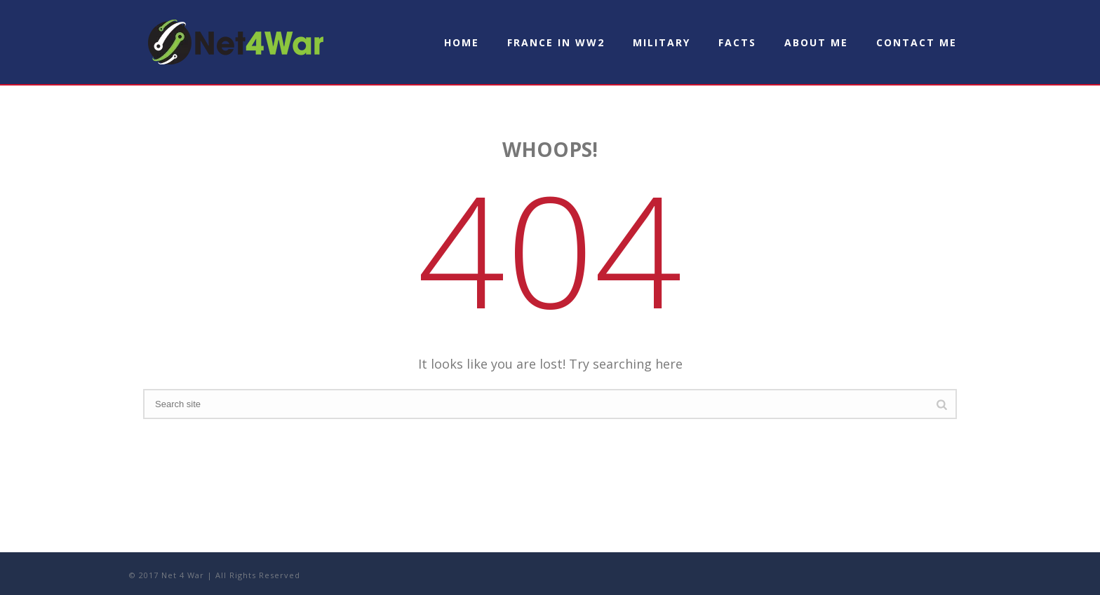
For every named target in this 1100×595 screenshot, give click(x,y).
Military (661, 42)
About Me (816, 42)
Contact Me (916, 42)
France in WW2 (556, 42)
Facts (737, 42)
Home (461, 42)
